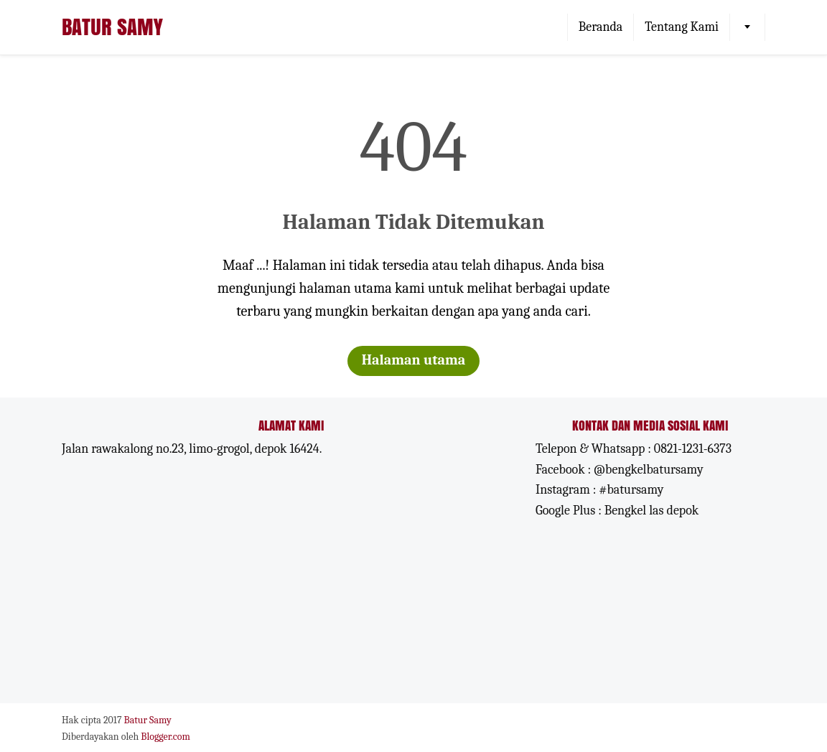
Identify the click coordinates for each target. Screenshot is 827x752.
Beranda (601, 26)
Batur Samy (112, 26)
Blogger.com (165, 736)
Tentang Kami (682, 26)
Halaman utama (414, 360)
